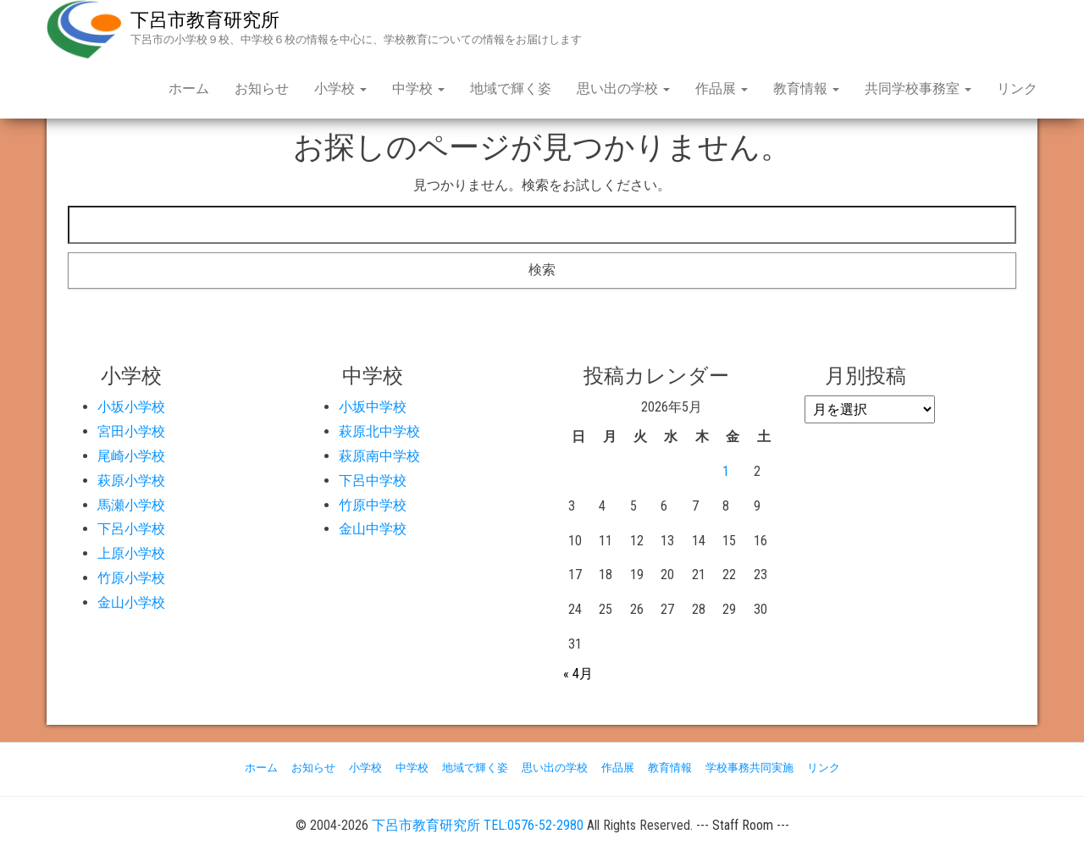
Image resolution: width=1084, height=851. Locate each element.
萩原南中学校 (379, 456)
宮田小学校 (131, 431)
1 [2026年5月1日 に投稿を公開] (725, 471)
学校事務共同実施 (749, 767)
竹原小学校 (131, 578)
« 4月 (578, 674)
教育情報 (806, 88)
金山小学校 (131, 602)
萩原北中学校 (379, 431)
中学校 (418, 88)
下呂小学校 (131, 529)
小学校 (340, 88)
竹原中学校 (372, 505)
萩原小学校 (131, 480)
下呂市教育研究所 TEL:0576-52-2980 (477, 825)
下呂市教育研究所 (204, 19)
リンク (1017, 88)
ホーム (189, 88)
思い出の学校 (623, 88)
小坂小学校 (131, 407)
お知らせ (262, 88)
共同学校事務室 (918, 88)
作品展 (721, 88)
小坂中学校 (372, 407)
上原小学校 (131, 553)
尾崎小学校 (131, 456)
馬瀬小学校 (131, 505)
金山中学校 (372, 529)
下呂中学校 (372, 480)
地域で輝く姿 (510, 88)
